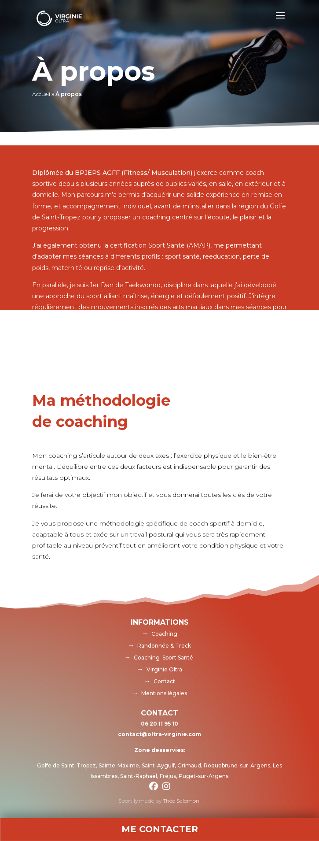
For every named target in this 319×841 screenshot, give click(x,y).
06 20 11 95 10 (159, 723)
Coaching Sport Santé (163, 657)
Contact (164, 681)
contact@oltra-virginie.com (159, 734)
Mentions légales (164, 693)
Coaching (164, 633)
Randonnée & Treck (164, 645)
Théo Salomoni (182, 800)
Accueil (41, 94)
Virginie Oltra (164, 669)
